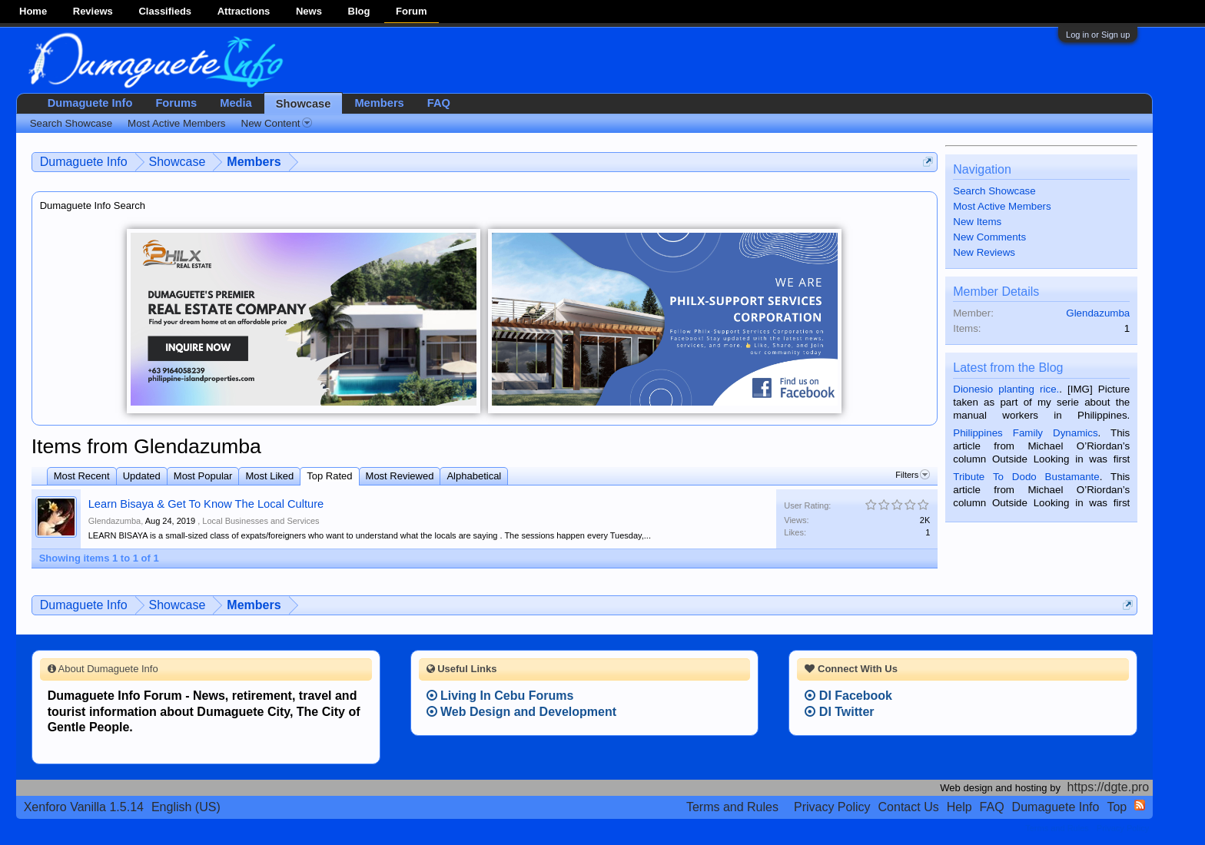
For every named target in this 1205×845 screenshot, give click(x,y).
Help (959, 807)
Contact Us (908, 807)
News (309, 11)
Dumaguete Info (90, 103)
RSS (1139, 805)
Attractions (244, 11)
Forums (176, 103)
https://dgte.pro (1108, 787)
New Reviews (984, 252)
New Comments (989, 237)
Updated (142, 476)
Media (236, 103)
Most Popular (203, 476)
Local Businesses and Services (260, 520)
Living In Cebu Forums (500, 695)
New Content (276, 123)
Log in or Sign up (1098, 34)
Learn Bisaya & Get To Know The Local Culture (206, 504)
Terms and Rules (732, 807)
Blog (359, 11)
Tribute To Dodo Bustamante (1026, 476)
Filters (912, 474)
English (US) (186, 807)
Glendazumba (114, 520)
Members (378, 103)
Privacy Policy (832, 807)
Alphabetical (473, 476)
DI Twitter (839, 711)
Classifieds (164, 11)
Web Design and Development (522, 711)
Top (1117, 807)
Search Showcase (994, 191)
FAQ (438, 103)
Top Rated (329, 476)
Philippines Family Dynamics (1025, 433)
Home (33, 11)
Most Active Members (1002, 206)
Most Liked (269, 476)
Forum (411, 11)
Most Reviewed (400, 476)
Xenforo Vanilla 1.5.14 (84, 807)
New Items (977, 221)
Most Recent (82, 476)
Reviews (93, 11)
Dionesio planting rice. (1006, 389)
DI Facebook (848, 695)
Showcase (303, 104)
